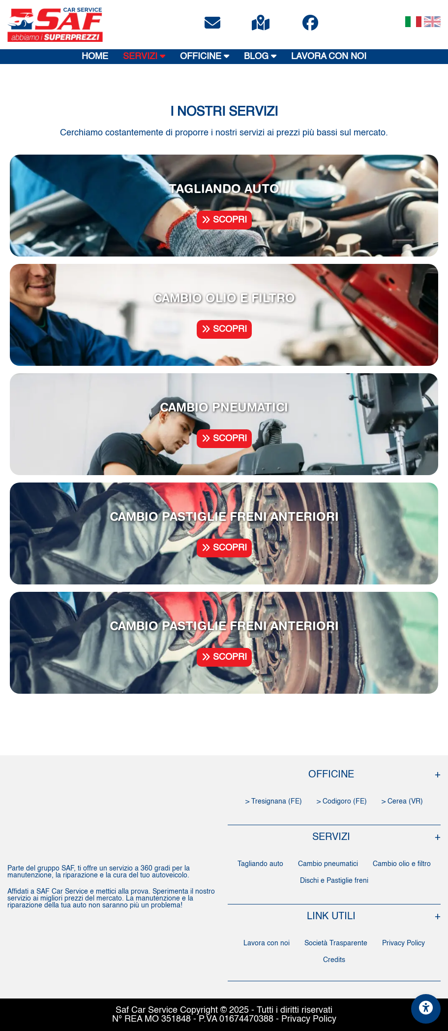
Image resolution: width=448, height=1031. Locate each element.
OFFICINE (204, 56)
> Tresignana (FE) (273, 801)
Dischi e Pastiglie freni (334, 880)
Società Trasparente (335, 943)
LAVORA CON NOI (328, 56)
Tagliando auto (260, 864)
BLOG (260, 56)
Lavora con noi (266, 943)
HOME (95, 56)
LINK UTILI (331, 917)
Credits (334, 960)
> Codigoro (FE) (342, 801)
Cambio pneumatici (328, 864)
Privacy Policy (403, 943)
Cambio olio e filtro (402, 864)
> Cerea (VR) (402, 801)
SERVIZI (144, 56)
